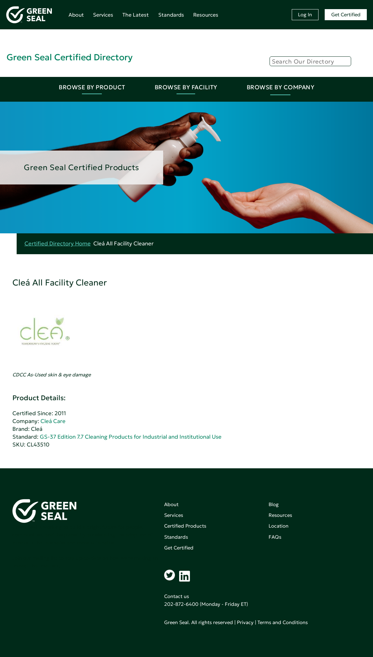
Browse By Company (281, 87)
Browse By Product (92, 87)
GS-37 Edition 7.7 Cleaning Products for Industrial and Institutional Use (131, 436)
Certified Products (185, 526)
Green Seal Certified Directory (69, 57)
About (76, 14)
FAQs (275, 537)
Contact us (176, 596)
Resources (205, 14)
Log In (305, 14)
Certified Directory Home (57, 243)
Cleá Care (53, 421)
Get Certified (346, 14)
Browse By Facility (186, 87)
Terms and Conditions (282, 622)
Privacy (245, 622)
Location (278, 526)
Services (103, 14)
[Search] (310, 61)
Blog (274, 504)
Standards (171, 14)
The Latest (135, 14)
